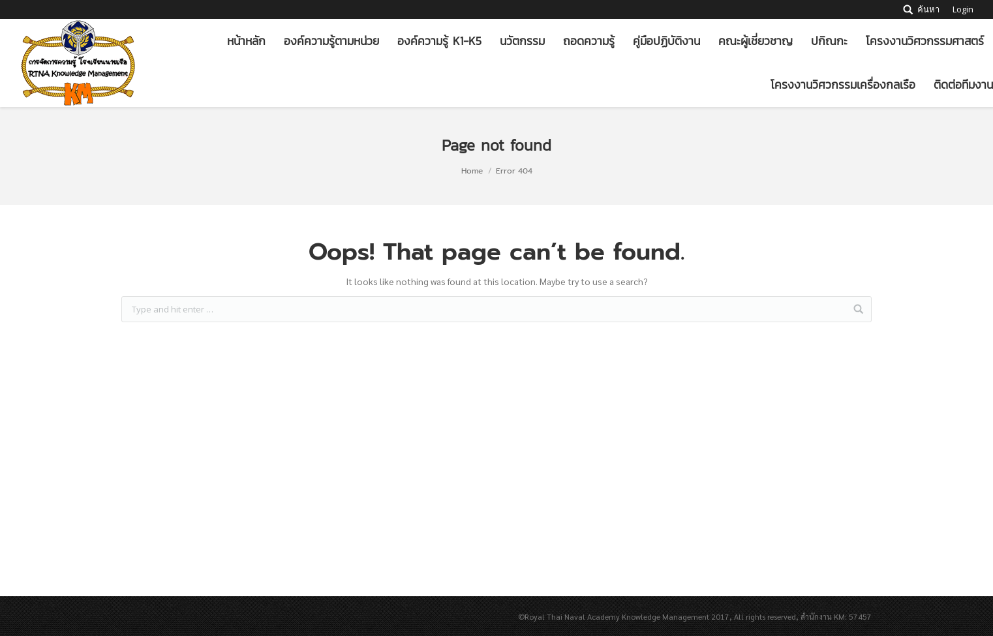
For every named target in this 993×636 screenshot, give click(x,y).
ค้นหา (928, 9)
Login (963, 9)
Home (472, 171)
